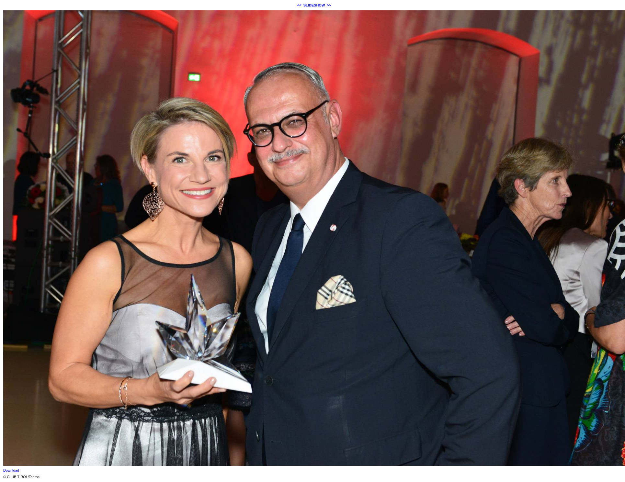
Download (11, 470)
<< (299, 5)
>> (329, 5)
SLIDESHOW (314, 5)
